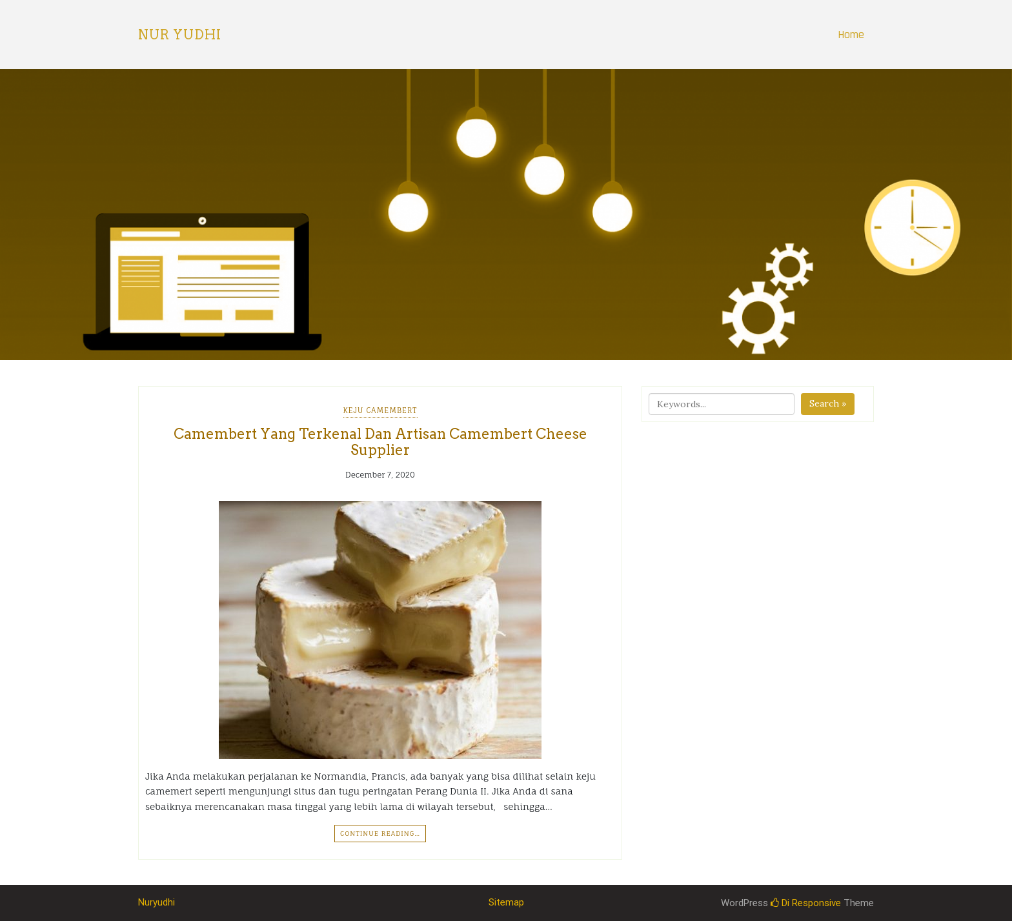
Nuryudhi (156, 902)
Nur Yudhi (179, 35)
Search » (827, 403)
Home (851, 34)
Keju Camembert (380, 410)
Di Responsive (806, 903)
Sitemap (506, 902)
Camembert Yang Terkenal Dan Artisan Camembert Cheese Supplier (380, 441)
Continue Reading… (380, 833)
